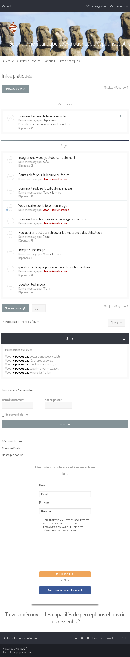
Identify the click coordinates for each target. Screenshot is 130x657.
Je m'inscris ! (64, 574)
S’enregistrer (26, 390)
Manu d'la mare (52, 192)
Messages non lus (12, 455)
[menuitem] (6, 6)
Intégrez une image (31, 249)
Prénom (44, 502)
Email (42, 485)
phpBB (21, 648)
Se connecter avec (64, 590)
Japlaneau (49, 120)
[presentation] (68, 552)
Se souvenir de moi (16, 414)
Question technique (31, 284)
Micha (46, 288)
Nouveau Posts (11, 448)
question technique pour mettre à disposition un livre (54, 266)
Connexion (8, 390)
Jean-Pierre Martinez (56, 179)
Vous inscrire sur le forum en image (42, 205)
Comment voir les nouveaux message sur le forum (53, 218)
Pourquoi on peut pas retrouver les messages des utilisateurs (60, 232)
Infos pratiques (17, 75)
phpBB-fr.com (24, 652)
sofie (46, 162)
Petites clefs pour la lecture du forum (43, 174)
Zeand (46, 237)
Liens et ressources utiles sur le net (52, 124)
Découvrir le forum (13, 441)
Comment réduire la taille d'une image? (45, 188)
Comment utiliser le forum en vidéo (42, 115)
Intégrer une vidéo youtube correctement (46, 157)
